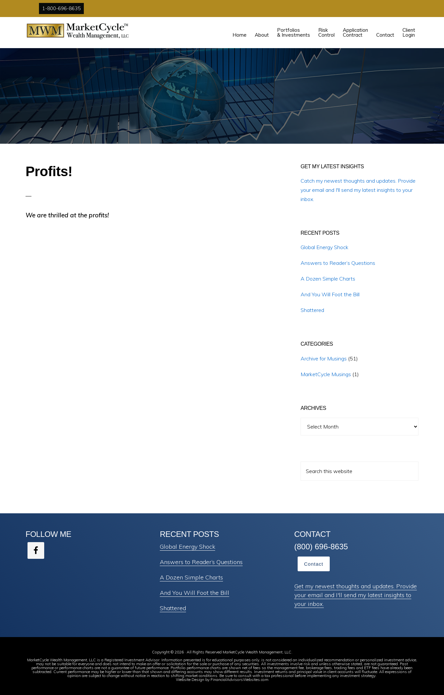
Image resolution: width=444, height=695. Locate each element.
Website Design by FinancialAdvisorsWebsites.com (222, 679)
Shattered (312, 310)
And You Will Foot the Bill (330, 294)
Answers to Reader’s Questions (338, 263)
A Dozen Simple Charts (328, 278)
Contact (314, 564)
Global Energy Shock (324, 247)
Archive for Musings (324, 358)
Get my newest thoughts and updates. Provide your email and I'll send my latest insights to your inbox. (355, 595)
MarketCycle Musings (326, 374)
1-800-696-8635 (61, 8)
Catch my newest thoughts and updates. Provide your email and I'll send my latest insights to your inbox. (358, 189)
